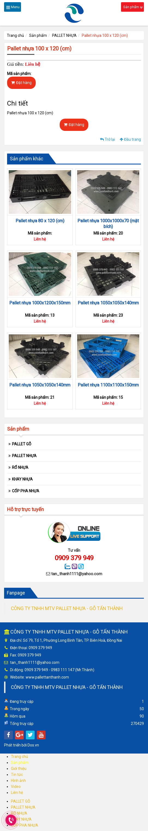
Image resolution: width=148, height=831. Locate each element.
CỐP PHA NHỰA (25, 491)
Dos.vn (33, 745)
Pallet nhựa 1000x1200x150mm (39, 302)
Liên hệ (17, 792)
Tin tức (17, 774)
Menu (13, 7)
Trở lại (107, 139)
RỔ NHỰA (20, 467)
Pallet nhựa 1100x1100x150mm (108, 385)
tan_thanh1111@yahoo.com (76, 573)
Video (16, 786)
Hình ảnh (18, 780)
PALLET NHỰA (64, 35)
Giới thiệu (18, 768)
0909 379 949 (74, 558)
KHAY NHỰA (22, 479)
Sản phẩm (133, 7)
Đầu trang (130, 139)
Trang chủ (15, 35)
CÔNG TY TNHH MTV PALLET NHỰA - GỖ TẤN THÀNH (67, 608)
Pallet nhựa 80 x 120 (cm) (40, 220)
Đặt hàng (21, 82)
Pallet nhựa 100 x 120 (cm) (105, 35)
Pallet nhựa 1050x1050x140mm (108, 302)
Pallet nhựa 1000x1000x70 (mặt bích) (108, 223)
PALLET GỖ (21, 444)
